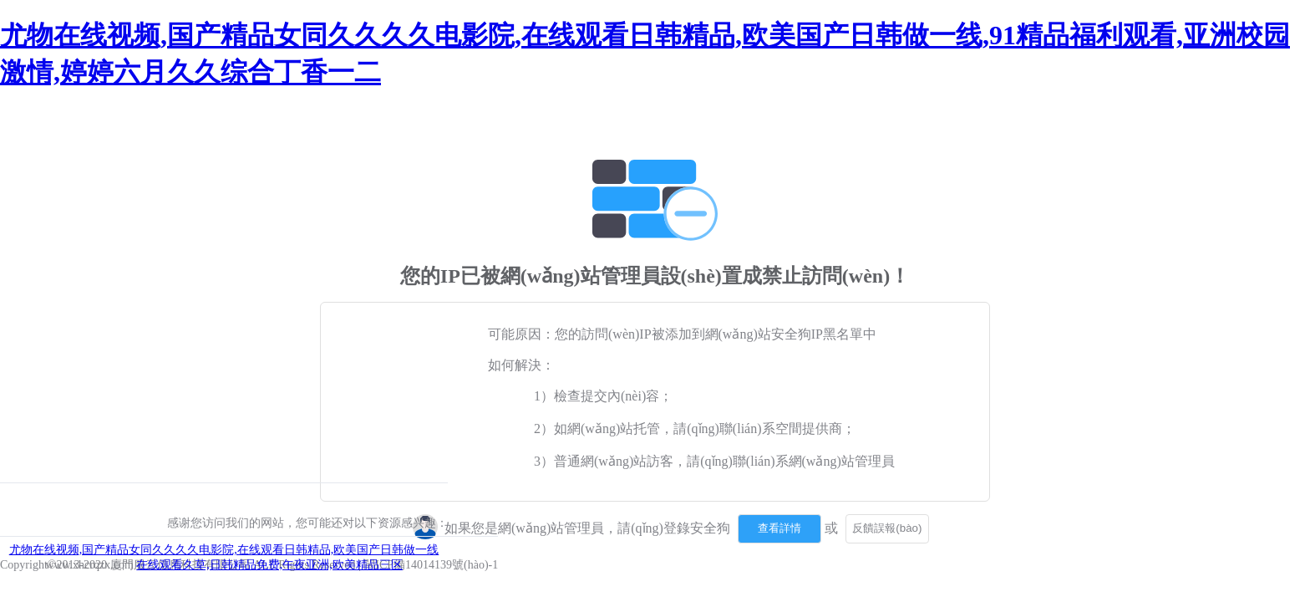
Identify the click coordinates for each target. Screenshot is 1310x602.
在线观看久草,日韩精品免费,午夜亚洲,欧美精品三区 (269, 565)
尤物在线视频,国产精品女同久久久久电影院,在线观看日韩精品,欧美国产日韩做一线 (224, 549)
